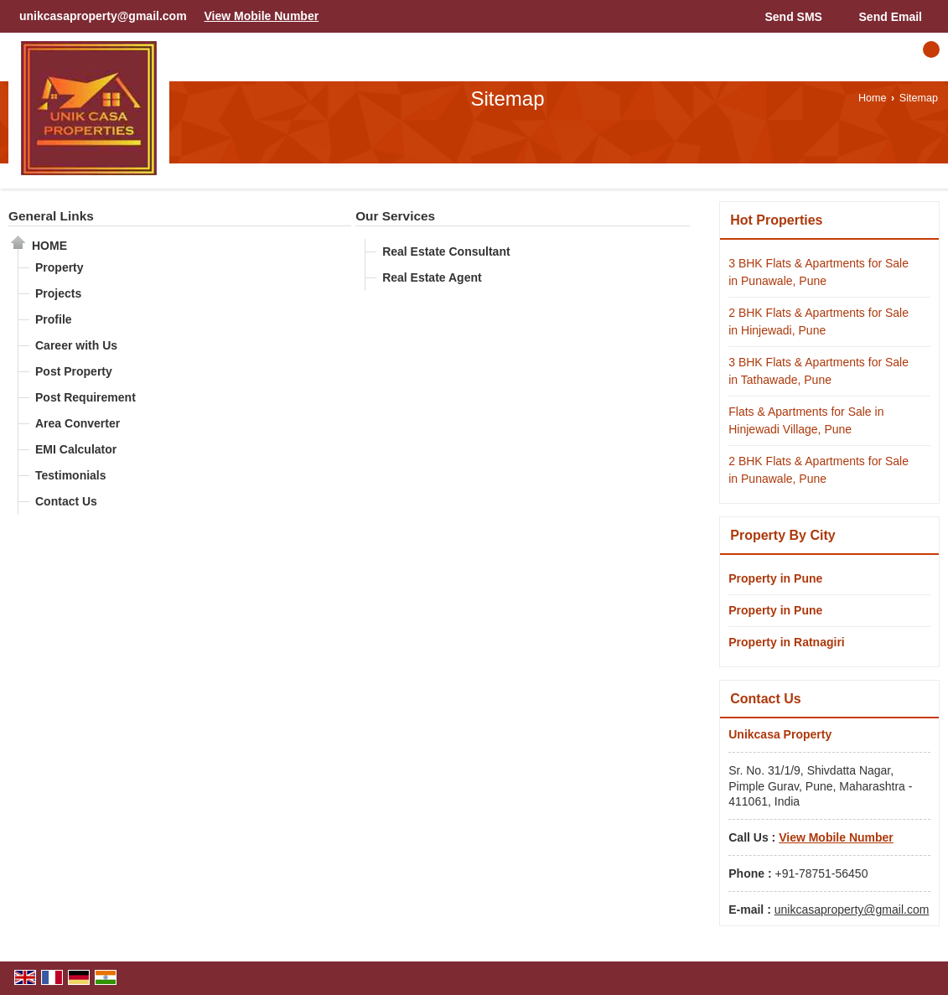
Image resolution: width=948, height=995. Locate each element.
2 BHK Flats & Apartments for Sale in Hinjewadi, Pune (818, 321)
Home (872, 98)
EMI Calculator (76, 449)
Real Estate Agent (432, 277)
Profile (53, 319)
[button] (262, 16)
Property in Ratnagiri (786, 642)
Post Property (73, 371)
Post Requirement (85, 397)
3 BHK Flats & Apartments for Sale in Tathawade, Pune (818, 370)
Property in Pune (775, 578)
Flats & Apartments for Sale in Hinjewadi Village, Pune (805, 420)
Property (59, 267)
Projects (58, 293)
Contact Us (66, 501)
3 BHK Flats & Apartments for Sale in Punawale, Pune (818, 272)
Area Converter (77, 423)
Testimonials (70, 475)
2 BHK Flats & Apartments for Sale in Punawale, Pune (818, 469)
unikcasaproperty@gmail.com (103, 16)
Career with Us (76, 345)
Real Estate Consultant (446, 251)
